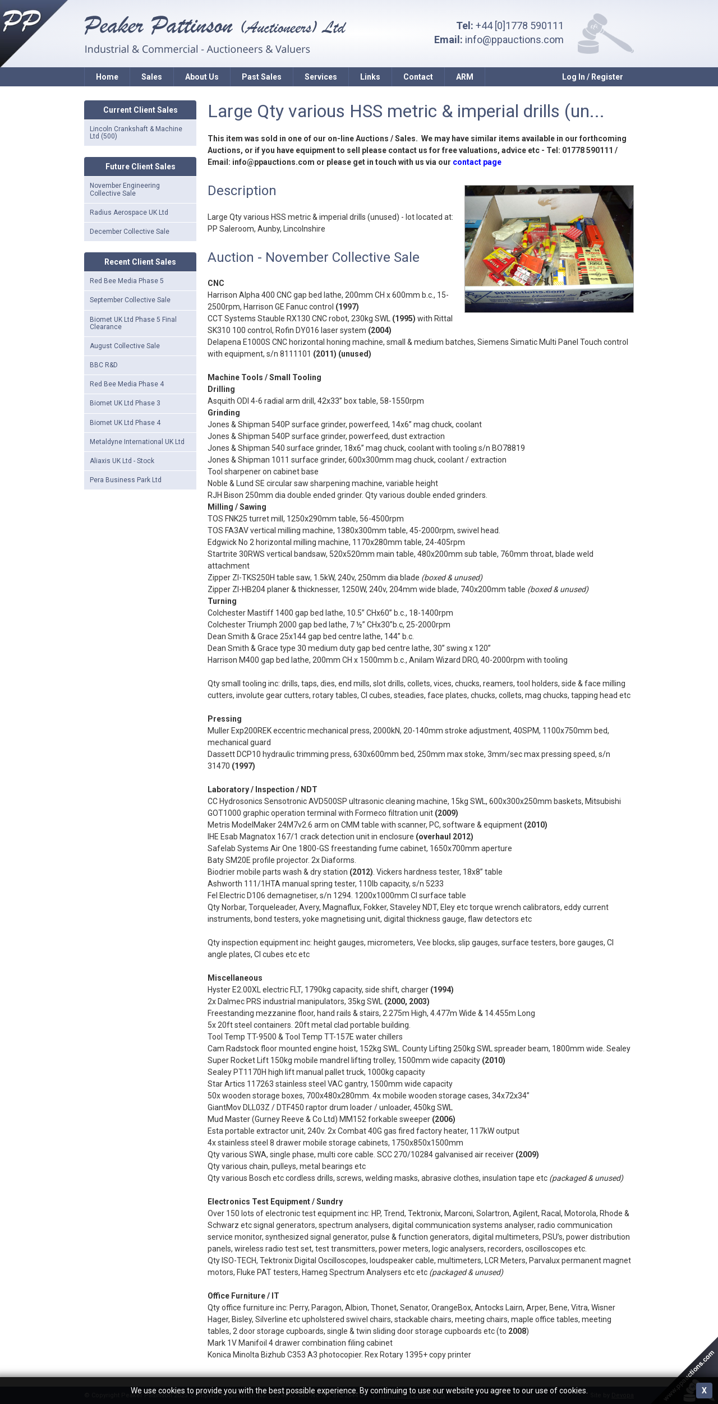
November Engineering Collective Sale (125, 189)
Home (107, 76)
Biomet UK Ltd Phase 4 (125, 423)
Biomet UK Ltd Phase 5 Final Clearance (133, 323)
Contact (418, 76)
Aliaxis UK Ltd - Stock (122, 461)
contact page (477, 162)
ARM (464, 76)
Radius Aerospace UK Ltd (129, 212)
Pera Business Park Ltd (126, 480)
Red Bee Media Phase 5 (127, 281)
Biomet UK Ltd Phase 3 (125, 403)
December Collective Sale (129, 231)
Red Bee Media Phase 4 (127, 384)
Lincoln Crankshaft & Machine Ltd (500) (136, 132)
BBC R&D (104, 365)
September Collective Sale (130, 300)
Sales (151, 76)
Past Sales (262, 76)
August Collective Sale (125, 346)
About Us (202, 76)
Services (321, 76)
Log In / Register (592, 76)
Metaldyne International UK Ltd (137, 442)
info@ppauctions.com (514, 39)
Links (370, 76)
